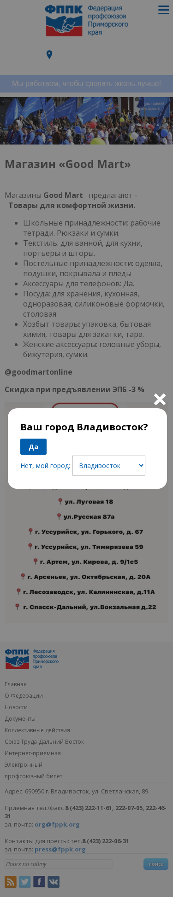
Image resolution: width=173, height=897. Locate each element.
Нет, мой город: (45, 465)
